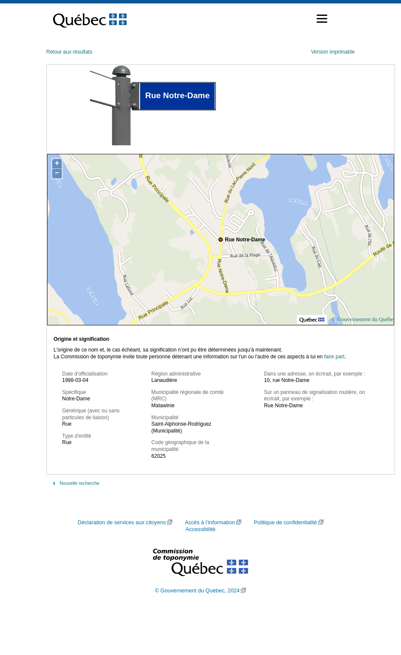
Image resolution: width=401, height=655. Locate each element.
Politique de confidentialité (285, 523)
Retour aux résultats (69, 52)
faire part (334, 357)
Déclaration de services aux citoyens (122, 523)
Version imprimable (333, 52)
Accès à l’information (210, 523)
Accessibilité (200, 529)
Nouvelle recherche (79, 483)
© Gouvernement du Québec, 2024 (197, 591)
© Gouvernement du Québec (364, 319)
